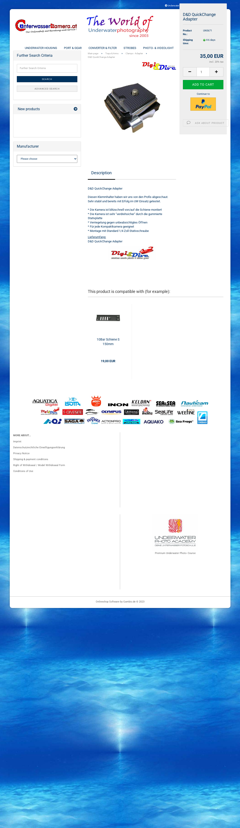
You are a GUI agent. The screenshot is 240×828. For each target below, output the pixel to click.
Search (47, 86)
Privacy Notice (21, 460)
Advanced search (47, 96)
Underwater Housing (41, 48)
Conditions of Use (23, 478)
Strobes (130, 48)
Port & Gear (73, 48)
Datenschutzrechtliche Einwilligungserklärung (39, 455)
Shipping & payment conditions (30, 466)
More (211, 48)
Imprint (17, 449)
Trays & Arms (191, 48)
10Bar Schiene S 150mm (108, 349)
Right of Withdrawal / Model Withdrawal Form (39, 472)
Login (217, 5)
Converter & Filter (102, 48)
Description (101, 180)
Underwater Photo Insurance (180, 5)
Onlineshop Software (107, 609)
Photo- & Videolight (158, 48)
